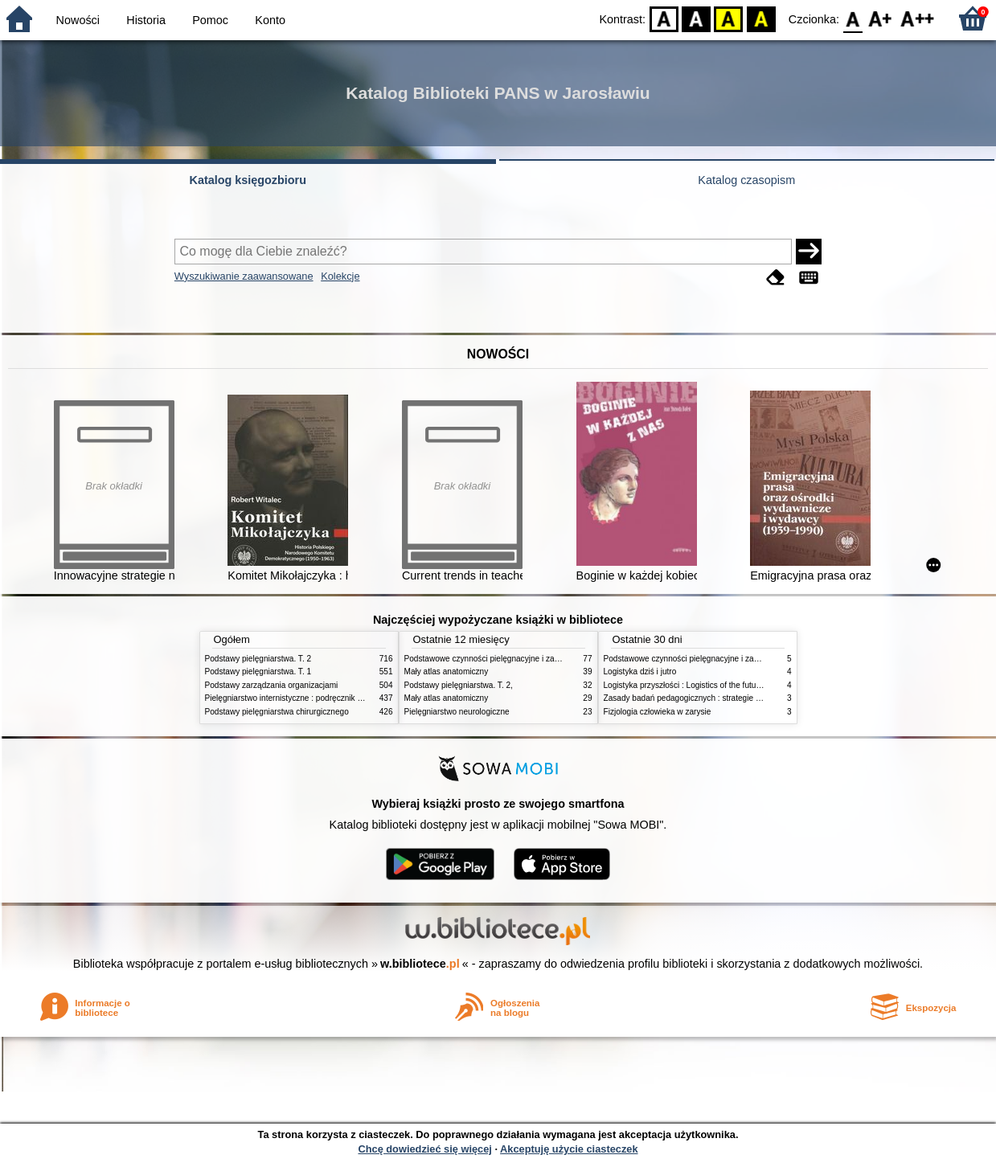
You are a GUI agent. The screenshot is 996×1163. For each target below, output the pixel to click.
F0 (852, 18)
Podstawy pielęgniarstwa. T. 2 (258, 658)
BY (760, 18)
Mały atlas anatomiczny (446, 671)
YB (728, 18)
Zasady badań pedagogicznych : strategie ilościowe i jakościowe (719, 698)
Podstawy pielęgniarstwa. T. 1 (258, 671)
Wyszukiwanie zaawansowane (244, 276)
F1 (880, 18)
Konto (270, 20)
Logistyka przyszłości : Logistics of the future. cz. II (694, 685)
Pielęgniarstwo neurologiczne (457, 711)
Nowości (78, 20)
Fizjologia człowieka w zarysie (657, 711)
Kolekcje (340, 276)
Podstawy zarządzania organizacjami (271, 685)
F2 (917, 18)
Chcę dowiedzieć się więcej (424, 1149)
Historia (146, 20)
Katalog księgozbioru (247, 180)
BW (696, 18)
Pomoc (210, 20)
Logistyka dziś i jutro (640, 671)
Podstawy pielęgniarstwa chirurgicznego (277, 711)
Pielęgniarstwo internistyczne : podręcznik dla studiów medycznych (325, 698)
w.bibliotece (420, 963)
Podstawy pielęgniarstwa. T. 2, (458, 685)
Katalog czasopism (746, 180)
